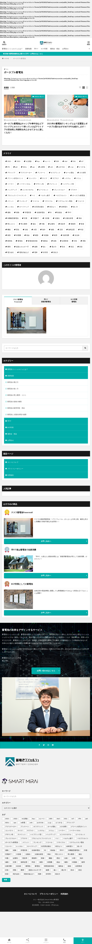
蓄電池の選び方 (39, 96)
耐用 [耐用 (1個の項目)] (55, 235)
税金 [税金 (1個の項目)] (28, 235)
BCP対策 (44, 49)
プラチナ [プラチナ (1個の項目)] (74, 190)
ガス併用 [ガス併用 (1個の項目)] (82, 173)
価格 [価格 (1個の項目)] (9, 212)
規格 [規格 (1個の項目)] (54, 241)
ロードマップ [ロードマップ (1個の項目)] (24, 207)
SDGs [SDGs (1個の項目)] (25, 167)
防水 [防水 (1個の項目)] (63, 247)
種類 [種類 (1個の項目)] (36, 235)
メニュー (46, 940)
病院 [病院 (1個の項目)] (9, 235)
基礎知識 (28, 49)
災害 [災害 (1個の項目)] (61, 230)
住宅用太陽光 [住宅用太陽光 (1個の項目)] (39, 207)
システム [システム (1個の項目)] (67, 178)
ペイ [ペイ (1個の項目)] (33, 195)
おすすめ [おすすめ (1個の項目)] (61, 167)
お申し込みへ (46, 541)
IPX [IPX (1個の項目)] (8, 167)
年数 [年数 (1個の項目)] (43, 224)
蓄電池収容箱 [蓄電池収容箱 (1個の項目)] (32, 241)
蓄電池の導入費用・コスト (16, 395)
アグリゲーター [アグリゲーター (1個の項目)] (26, 173)
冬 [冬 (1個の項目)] (51, 212)
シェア (27, 940)
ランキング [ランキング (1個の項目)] (23, 201)
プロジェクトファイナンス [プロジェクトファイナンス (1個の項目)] (16, 195)
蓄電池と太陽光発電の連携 (16, 414)
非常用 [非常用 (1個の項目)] (45, 252)
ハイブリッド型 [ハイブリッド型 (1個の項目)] (68, 184)
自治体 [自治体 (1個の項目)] (77, 235)
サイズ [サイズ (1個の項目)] (44, 178)
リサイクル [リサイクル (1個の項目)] (48, 201)
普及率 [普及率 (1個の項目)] (62, 224)
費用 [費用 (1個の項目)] (9, 247)
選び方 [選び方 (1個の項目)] (54, 247)
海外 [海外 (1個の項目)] (43, 230)
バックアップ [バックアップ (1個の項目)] (12, 190)
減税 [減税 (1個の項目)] (52, 230)
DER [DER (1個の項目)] (57, 161)
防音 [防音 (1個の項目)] (81, 247)
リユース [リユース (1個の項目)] (81, 201)
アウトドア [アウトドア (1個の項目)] (11, 173)
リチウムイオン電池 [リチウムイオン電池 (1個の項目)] (65, 201)
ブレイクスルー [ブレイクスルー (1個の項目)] (59, 190)
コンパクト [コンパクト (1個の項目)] (33, 178)
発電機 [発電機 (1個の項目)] (18, 235)
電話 (64, 940)
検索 (5, 880)
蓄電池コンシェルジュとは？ (12, 49)
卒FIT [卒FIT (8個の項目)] (69, 212)
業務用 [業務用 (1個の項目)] (73, 224)
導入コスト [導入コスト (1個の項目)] (11, 224)
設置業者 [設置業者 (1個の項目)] (65, 241)
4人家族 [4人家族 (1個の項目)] (29, 161)
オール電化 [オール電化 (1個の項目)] (70, 173)
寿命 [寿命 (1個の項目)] (80, 218)
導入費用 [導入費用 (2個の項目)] (24, 224)
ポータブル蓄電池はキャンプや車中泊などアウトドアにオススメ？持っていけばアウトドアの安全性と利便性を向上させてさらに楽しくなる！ (23, 128)
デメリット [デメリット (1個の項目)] (53, 184)
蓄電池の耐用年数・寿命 (16, 408)
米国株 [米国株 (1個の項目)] (46, 235)
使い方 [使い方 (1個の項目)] (75, 207)
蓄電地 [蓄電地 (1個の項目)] (9, 241)
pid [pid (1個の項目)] (16, 167)
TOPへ (83, 940)
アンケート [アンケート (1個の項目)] (41, 173)
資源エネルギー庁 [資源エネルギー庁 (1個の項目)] (22, 247)
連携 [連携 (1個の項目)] (35, 247)
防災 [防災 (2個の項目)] (72, 247)
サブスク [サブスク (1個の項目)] (55, 178)
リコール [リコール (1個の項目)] (36, 201)
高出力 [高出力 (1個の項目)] (55, 252)
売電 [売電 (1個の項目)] (25, 218)
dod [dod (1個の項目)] (65, 161)
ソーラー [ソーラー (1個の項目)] (10, 184)
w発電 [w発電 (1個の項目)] (42, 167)
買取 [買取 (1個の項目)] (84, 241)
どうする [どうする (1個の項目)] (82, 167)
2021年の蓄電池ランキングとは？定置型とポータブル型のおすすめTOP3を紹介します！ (67, 125)
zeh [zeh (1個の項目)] (51, 167)
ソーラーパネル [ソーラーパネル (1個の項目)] (24, 184)
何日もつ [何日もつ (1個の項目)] (52, 207)
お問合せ (65, 49)
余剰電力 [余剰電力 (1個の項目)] (64, 207)
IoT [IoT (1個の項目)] (82, 161)
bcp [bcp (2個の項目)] (38, 161)
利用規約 (10, 475)
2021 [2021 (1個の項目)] (9, 161)
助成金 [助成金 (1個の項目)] (59, 212)
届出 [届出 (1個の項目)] (34, 224)
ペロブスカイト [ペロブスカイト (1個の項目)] (61, 195)
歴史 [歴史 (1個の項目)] (17, 230)
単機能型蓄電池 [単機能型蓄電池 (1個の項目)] (12, 218)
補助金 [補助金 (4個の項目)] (45, 241)
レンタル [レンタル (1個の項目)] (10, 207)
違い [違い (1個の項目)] (44, 247)
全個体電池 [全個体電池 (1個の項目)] (41, 212)
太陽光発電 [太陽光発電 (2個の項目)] (69, 218)
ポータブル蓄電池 (19, 58)
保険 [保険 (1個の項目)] (17, 212)
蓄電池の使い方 (12, 389)
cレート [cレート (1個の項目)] (47, 161)
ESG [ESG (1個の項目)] (74, 161)
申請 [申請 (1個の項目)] (81, 230)
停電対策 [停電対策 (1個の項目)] (28, 212)
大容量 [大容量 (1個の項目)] (47, 218)
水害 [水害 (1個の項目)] (35, 230)
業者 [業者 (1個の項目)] (82, 224)
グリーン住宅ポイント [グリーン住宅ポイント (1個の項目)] (15, 178)
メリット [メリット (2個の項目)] (10, 201)
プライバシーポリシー (15, 469)
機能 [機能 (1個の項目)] (9, 230)
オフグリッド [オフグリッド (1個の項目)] (55, 173)
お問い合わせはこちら (46, 670)
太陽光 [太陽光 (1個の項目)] (57, 218)
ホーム (9, 940)
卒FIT (36, 49)
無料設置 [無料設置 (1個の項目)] (71, 230)
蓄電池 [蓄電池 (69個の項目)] (20, 241)
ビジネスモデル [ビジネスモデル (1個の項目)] (27, 190)
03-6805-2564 (48, 902)
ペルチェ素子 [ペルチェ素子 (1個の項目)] (45, 195)
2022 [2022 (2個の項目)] (18, 161)
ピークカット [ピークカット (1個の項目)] (44, 190)
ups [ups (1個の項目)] (33, 167)
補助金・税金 (55, 49)
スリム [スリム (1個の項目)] (78, 178)
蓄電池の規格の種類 (14, 402)
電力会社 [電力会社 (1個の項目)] (10, 252)
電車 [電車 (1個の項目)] (35, 252)
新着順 (6, 87)
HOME (6, 58)
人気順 (12, 87)
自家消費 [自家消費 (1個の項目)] (66, 235)
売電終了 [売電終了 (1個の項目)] (36, 218)
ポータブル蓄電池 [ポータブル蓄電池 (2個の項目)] (78, 195)
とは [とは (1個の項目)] (71, 167)
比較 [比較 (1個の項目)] (26, 230)
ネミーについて (12, 462)
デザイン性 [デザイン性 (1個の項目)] (40, 184)
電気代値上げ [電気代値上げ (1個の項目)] (24, 252)
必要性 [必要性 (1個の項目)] (52, 224)
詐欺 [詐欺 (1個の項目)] (75, 241)
